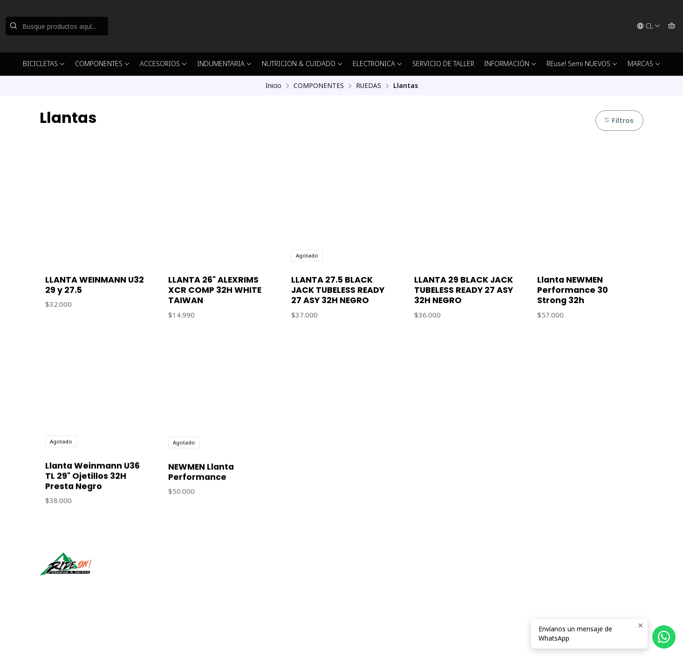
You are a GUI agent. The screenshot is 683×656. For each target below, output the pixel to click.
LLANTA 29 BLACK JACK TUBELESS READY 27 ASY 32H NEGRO (463, 290)
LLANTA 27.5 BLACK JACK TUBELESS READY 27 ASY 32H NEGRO (337, 290)
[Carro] (671, 26)
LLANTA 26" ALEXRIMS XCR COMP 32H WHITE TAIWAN (214, 290)
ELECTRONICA (378, 63)
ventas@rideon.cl (378, 573)
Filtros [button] (618, 120)
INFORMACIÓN (510, 63)
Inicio (273, 85)
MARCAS (644, 63)
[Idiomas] (649, 26)
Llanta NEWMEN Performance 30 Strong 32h (572, 290)
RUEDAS (368, 85)
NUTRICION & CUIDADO (302, 63)
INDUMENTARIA (224, 63)
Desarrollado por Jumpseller (175, 637)
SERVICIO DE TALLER (443, 63)
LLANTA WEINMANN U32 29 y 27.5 (94, 285)
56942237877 (372, 586)
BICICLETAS (44, 63)
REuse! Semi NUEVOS (582, 63)
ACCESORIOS (163, 63)
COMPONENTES (102, 63)
